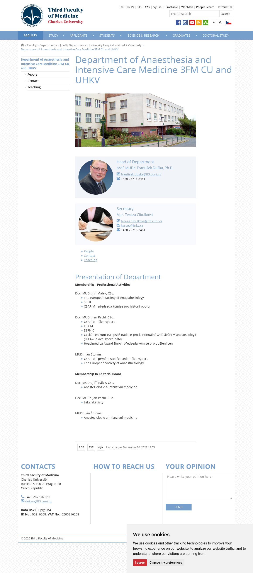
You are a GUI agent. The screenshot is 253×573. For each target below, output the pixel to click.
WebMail (187, 7)
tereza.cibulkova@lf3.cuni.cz (141, 221)
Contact (33, 81)
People (32, 74)
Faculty (30, 35)
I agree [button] (140, 562)
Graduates (181, 35)
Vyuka (157, 7)
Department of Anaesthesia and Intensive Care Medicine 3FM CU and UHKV (45, 63)
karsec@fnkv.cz (132, 225)
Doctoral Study (215, 35)
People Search (205, 7)
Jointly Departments (73, 45)
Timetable (171, 7)
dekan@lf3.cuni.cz (38, 501)
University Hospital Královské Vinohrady (115, 45)
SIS (139, 7)
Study (53, 35)
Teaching (34, 87)
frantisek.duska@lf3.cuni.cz (141, 174)
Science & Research (143, 35)
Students (107, 35)
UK (121, 7)
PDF (81, 447)
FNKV (130, 7)
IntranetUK (225, 7)
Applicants (78, 35)
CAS (147, 7)
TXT (91, 447)
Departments (48, 45)
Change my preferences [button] (165, 562)
